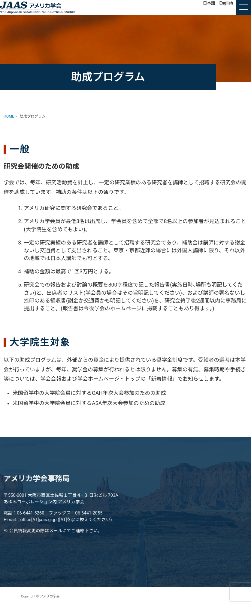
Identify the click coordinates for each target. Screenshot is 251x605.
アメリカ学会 (37, 8)
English (226, 3)
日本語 (209, 3)
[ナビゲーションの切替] (243, 7)
